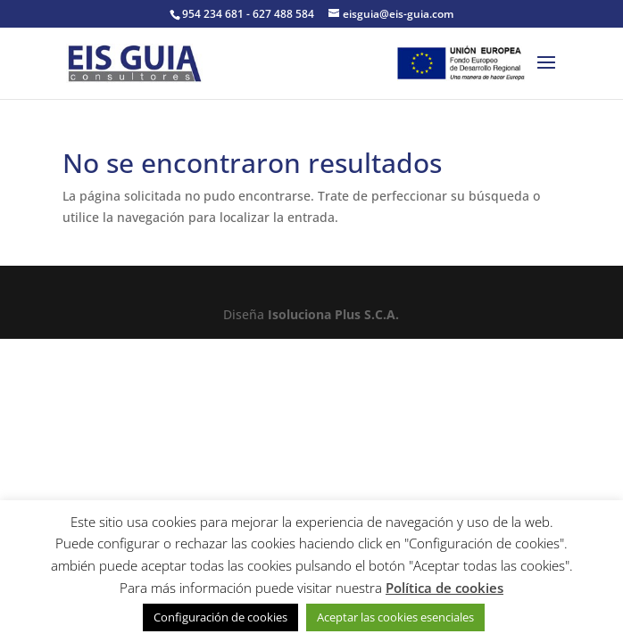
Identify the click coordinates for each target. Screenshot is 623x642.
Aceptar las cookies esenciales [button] (395, 617)
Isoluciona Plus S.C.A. (333, 314)
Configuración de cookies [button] (220, 617)
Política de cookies (444, 588)
